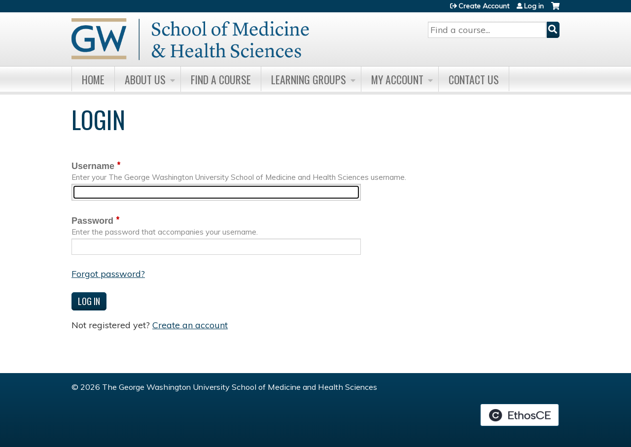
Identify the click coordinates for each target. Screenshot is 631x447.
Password (92, 221)
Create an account (190, 325)
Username (92, 166)
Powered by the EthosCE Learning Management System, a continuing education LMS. (520, 415)
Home (93, 79)
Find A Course (221, 79)
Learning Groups (308, 79)
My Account (397, 79)
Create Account (483, 5)
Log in (534, 5)
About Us (145, 79)
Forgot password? (108, 273)
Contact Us (474, 79)
